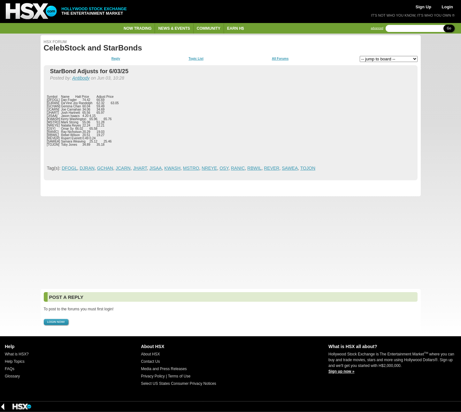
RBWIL (254, 168)
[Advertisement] (230, 242)
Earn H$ (235, 28)
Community (208, 28)
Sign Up (423, 6)
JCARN (123, 168)
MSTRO (191, 168)
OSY (223, 168)
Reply (115, 58)
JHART (140, 168)
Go (449, 28)
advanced (377, 28)
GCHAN (105, 168)
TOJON (307, 168)
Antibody (80, 78)
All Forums (280, 58)
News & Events (174, 28)
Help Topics (15, 361)
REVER (271, 168)
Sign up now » (341, 371)
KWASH (172, 168)
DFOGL (69, 168)
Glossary (12, 376)
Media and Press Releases (164, 369)
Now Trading (137, 28)
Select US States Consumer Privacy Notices (178, 383)
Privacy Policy (153, 376)
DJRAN (87, 168)
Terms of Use (179, 376)
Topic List (195, 58)
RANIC (238, 168)
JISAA (156, 168)
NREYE (209, 168)
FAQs (9, 369)
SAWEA (290, 168)
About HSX (150, 354)
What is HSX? (17, 354)
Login (447, 6)
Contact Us (150, 361)
